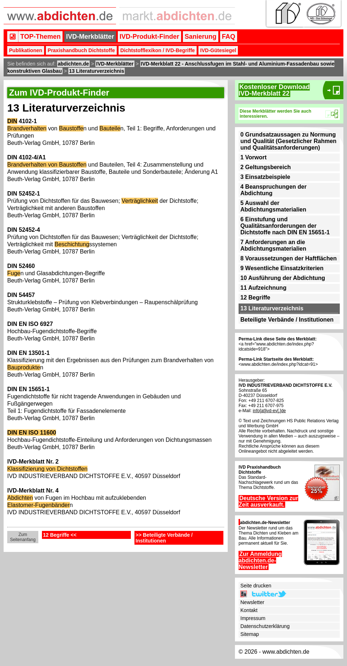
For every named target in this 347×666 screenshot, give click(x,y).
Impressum (252, 618)
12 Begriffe (255, 297)
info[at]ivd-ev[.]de (269, 410)
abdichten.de (73, 64)
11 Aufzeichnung (263, 288)
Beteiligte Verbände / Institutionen (287, 320)
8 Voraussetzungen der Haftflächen (288, 258)
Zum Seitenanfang (23, 537)
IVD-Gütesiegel (218, 50)
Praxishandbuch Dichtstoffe (81, 50)
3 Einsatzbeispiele (265, 177)
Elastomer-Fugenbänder (38, 505)
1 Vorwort (253, 157)
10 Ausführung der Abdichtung (282, 278)
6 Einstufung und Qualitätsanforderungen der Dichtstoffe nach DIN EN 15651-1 (285, 225)
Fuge (13, 273)
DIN (12, 121)
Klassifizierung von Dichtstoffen (47, 469)
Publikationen (25, 50)
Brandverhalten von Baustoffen (46, 165)
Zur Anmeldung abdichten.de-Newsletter (260, 560)
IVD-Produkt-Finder (149, 36)
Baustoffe (71, 128)
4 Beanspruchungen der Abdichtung (273, 190)
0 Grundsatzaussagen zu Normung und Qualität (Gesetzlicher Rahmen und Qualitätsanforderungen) (288, 141)
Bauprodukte (23, 367)
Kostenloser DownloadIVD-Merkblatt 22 (274, 90)
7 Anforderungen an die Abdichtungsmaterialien (273, 245)
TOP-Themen (40, 36)
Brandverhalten (27, 128)
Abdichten (20, 498)
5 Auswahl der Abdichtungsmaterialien (273, 206)
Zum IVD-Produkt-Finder (59, 92)
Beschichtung (72, 244)
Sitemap (249, 634)
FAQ (228, 36)
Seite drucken (255, 585)
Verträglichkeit (139, 201)
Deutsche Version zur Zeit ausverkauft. (268, 501)
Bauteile (109, 128)
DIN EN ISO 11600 (31, 433)
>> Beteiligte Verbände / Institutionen (164, 538)
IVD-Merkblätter (90, 36)
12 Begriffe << (60, 535)
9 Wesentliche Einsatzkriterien (282, 268)
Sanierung (201, 36)
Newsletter (252, 602)
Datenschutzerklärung (265, 626)
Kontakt (248, 610)
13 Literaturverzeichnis (96, 71)
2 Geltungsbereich (265, 167)
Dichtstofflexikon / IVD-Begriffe (157, 50)
